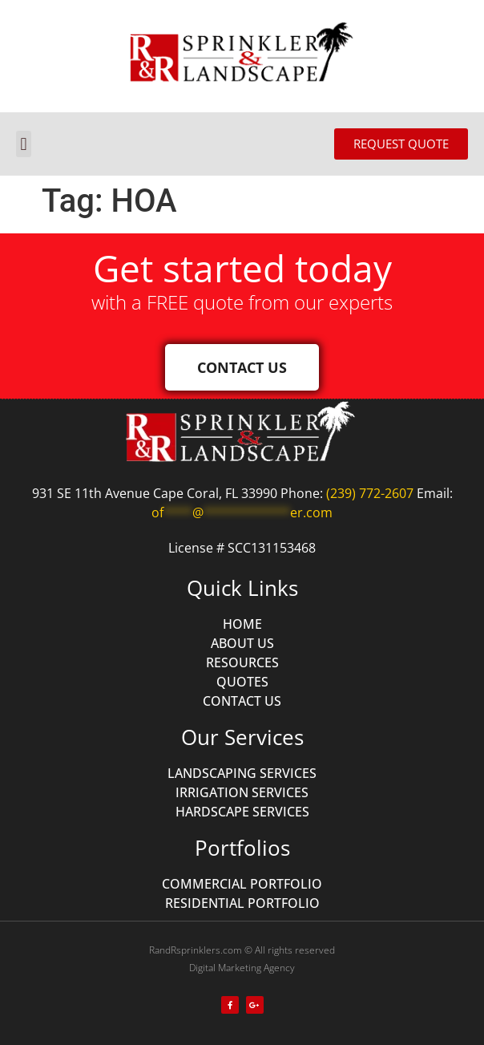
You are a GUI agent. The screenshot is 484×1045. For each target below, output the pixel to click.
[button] (23, 144)
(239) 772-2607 (369, 493)
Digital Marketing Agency (242, 967)
